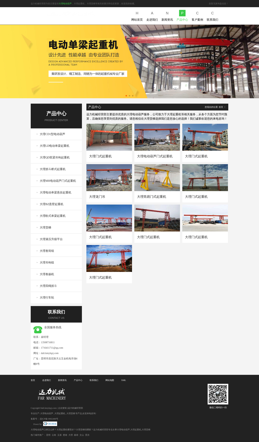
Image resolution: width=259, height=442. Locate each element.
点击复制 (62, 408)
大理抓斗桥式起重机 (53, 169)
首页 (221, 107)
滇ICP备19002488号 (49, 419)
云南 (54, 435)
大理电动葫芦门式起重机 (155, 156)
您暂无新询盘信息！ (218, 3)
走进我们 (152, 15)
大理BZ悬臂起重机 (51, 204)
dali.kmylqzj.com (50, 353)
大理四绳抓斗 (48, 285)
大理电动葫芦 (65, 3)
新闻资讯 (167, 15)
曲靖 (76, 435)
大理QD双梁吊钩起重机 (55, 157)
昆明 (48, 435)
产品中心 (182, 15)
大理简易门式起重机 (151, 196)
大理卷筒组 (47, 250)
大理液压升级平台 (51, 239)
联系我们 (212, 15)
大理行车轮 (47, 297)
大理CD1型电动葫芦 (52, 134)
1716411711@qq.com (52, 347)
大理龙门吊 (97, 196)
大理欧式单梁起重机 (53, 215)
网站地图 (109, 380)
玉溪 (59, 435)
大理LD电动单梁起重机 (54, 145)
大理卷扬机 (47, 274)
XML (123, 380)
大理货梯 (45, 227)
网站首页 (137, 15)
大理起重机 (59, 413)
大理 (70, 435)
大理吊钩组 (47, 262)
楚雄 (65, 435)
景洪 (87, 435)
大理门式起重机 (100, 156)
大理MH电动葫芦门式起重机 (58, 180)
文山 (82, 435)
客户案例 (197, 15)
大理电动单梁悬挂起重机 (55, 192)
